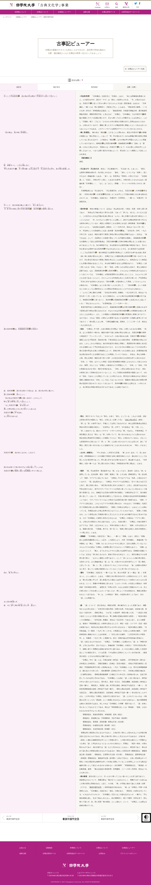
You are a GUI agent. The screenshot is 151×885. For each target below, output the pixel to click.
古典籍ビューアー (64, 12)
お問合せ (102, 853)
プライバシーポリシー (128, 853)
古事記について (42, 12)
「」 (130, 420)
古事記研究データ (108, 12)
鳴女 (102, 132)
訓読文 (18, 87)
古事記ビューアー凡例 (136, 69)
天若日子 (11, 169)
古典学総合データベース (131, 12)
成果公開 (86, 12)
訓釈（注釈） (132, 87)
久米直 (99, 194)
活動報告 (49, 848)
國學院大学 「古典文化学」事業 (38, 5)
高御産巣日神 (23, 329)
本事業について (20, 12)
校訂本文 (56, 87)
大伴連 (138, 191)
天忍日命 (128, 191)
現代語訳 (94, 87)
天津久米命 (88, 194)
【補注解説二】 (86, 158)
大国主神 (135, 332)
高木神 (36, 209)
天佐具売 (13, 96)
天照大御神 (25, 209)
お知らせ (22, 848)
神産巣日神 (132, 296)
